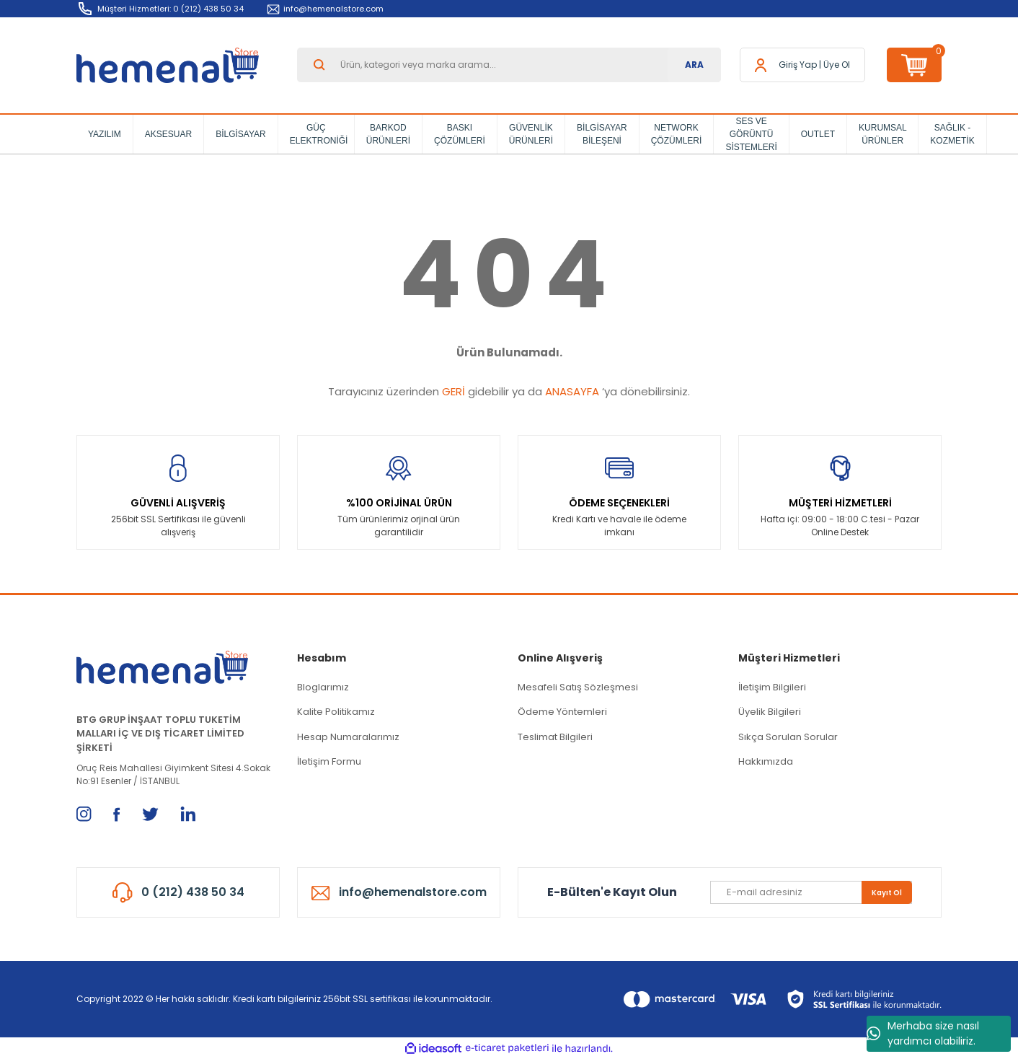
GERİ (453, 391)
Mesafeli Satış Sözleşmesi (578, 687)
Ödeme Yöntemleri (562, 712)
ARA (694, 64)
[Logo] (167, 65)
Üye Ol (836, 64)
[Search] (509, 65)
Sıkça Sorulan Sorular (788, 737)
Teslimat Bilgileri (555, 737)
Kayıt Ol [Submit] (887, 892)
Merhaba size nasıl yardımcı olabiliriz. (923, 1033)
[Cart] (914, 65)
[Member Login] (798, 64)
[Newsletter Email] (811, 892)
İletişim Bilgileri (772, 687)
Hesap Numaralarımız (348, 737)
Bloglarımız (323, 687)
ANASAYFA (572, 391)
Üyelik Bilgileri (769, 712)
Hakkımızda (765, 761)
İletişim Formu (329, 761)
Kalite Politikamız (336, 712)
